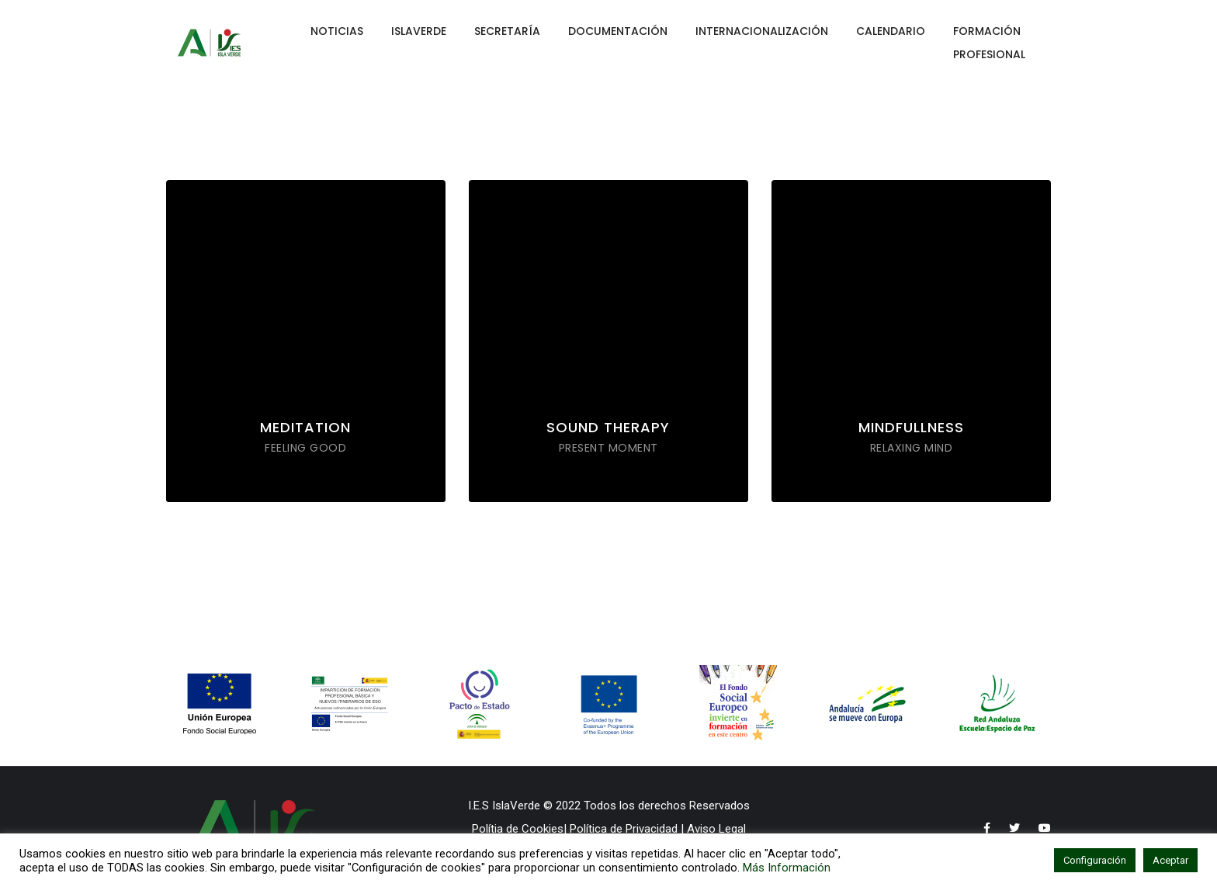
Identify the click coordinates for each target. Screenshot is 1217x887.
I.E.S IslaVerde (504, 806)
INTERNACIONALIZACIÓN (761, 31)
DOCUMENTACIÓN (617, 31)
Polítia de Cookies (517, 829)
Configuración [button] (1094, 860)
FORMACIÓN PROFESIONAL (989, 42)
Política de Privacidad (622, 829)
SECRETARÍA (507, 31)
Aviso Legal (716, 829)
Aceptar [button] (1170, 860)
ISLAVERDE (418, 31)
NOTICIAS (336, 31)
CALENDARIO (890, 31)
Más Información (786, 868)
